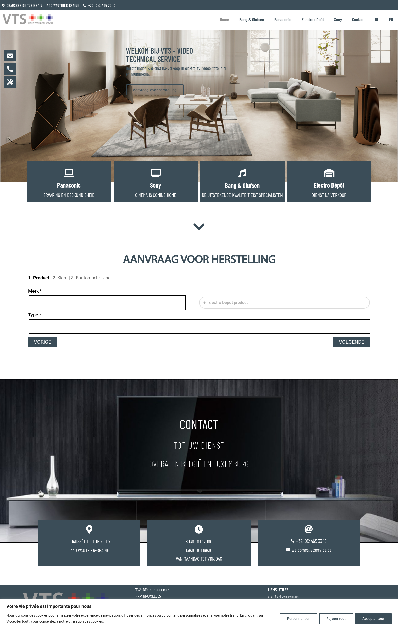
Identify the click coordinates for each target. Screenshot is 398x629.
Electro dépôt (313, 19)
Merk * (35, 291)
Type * (34, 314)
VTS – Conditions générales (283, 596)
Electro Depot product (227, 302)
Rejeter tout (336, 619)
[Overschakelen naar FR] (391, 19)
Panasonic (282, 19)
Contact (358, 19)
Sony (338, 19)
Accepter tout (373, 619)
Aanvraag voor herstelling (155, 90)
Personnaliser (298, 619)
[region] (199, 614)
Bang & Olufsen (251, 19)
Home (224, 19)
